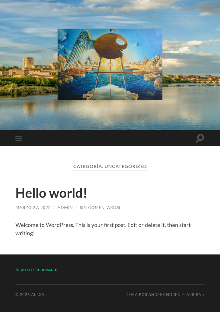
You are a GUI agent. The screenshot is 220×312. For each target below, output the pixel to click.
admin (65, 207)
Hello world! (51, 193)
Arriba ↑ (195, 294)
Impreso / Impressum (36, 269)
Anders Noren (164, 294)
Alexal (39, 294)
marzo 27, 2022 (33, 207)
